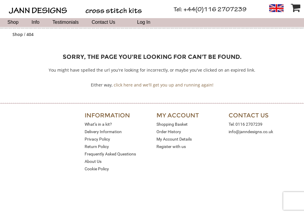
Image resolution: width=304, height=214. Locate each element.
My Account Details (174, 139)
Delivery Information (103, 131)
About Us (93, 161)
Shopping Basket (172, 124)
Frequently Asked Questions (110, 154)
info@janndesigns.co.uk (251, 131)
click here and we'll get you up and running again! (163, 85)
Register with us (171, 146)
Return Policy (97, 146)
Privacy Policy (97, 139)
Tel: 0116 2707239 (245, 124)
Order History (168, 131)
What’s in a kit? (98, 124)
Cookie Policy (97, 168)
